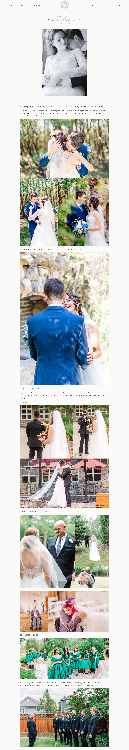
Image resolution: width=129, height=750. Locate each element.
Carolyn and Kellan (42, 685)
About (23, 5)
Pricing (91, 5)
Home (10, 5)
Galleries (37, 5)
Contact (117, 5)
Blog (104, 5)
